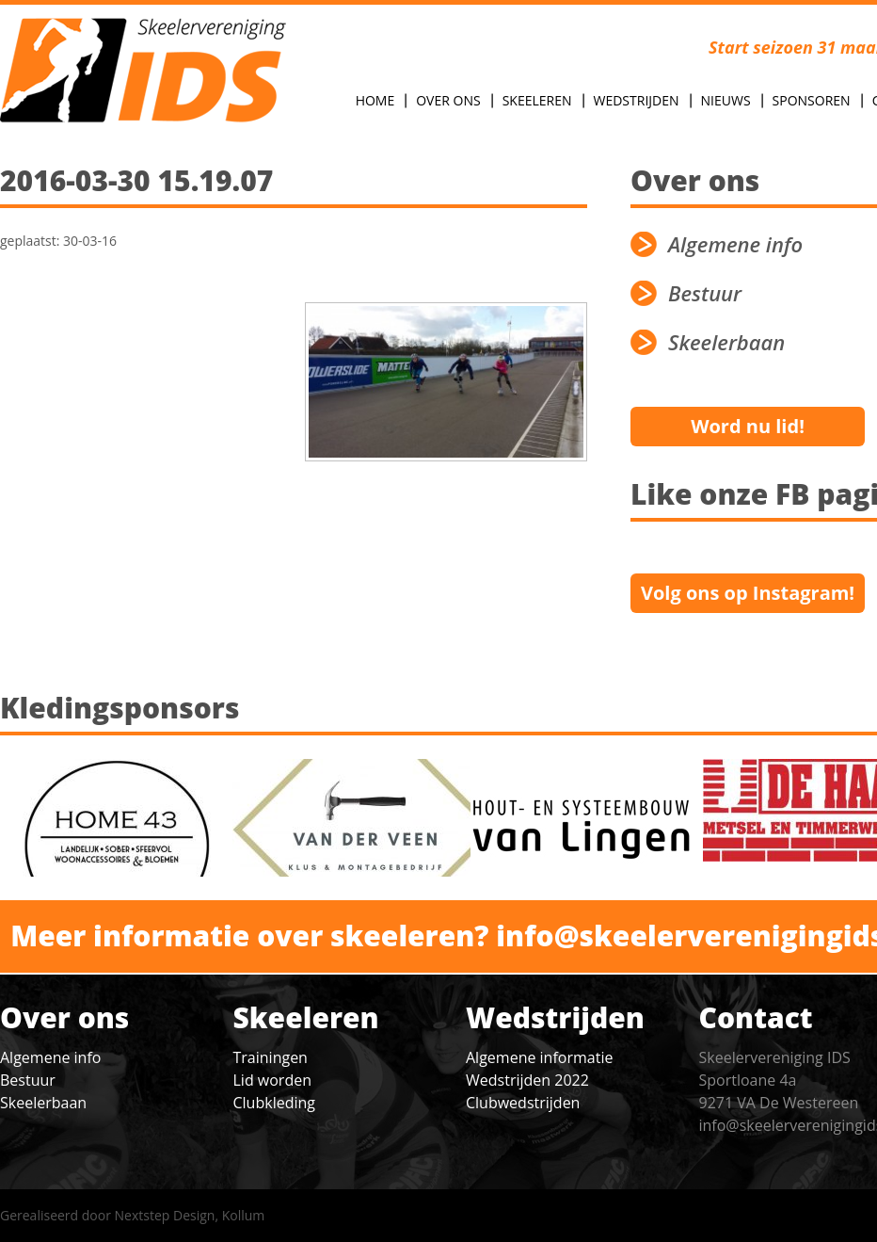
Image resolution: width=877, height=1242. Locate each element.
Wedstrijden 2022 (527, 1080)
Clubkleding (274, 1102)
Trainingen (270, 1057)
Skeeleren (537, 100)
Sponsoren (812, 100)
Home (375, 100)
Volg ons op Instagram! (747, 592)
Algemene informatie (539, 1057)
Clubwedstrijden (523, 1102)
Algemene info (50, 1057)
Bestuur (28, 1080)
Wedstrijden (636, 100)
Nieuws (726, 100)
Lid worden (272, 1080)
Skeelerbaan (43, 1102)
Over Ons (448, 100)
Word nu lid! (748, 426)
